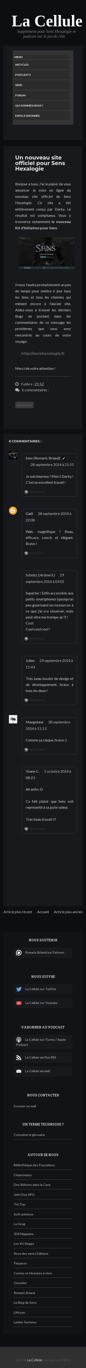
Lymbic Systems (25, 1322)
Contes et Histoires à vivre (33, 1273)
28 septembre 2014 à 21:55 (52, 464)
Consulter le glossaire (29, 1135)
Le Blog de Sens (25, 1302)
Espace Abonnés (27, 115)
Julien (30, 660)
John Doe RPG (24, 1195)
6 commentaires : (35, 390)
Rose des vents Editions (31, 1253)
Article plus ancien (68, 911)
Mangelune (34, 722)
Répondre (37, 492)
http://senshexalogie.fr (42, 353)
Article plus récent (17, 911)
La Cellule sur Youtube (37, 1003)
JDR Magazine (24, 1234)
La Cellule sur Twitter (36, 989)
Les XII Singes (24, 1244)
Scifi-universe (23, 1214)
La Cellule (46, 21)
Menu (18, 57)
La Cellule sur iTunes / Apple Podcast (41, 1042)
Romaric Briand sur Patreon (40, 952)
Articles (22, 64)
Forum (20, 95)
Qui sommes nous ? (29, 105)
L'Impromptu (23, 1175)
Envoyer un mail (25, 1106)
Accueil (43, 911)
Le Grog (19, 1224)
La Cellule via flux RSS (36, 1057)
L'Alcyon (19, 1312)
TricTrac (20, 1204)
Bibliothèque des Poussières (34, 1165)
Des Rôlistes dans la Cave (32, 1185)
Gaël (29, 513)
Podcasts (23, 75)
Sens (18, 85)
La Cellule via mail (33, 1071)
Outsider (20, 1283)
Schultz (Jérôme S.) (40, 575)
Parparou (20, 1263)
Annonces (24, 405)
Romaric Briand (24, 1293)
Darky (66, 1360)
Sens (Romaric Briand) (43, 458)
